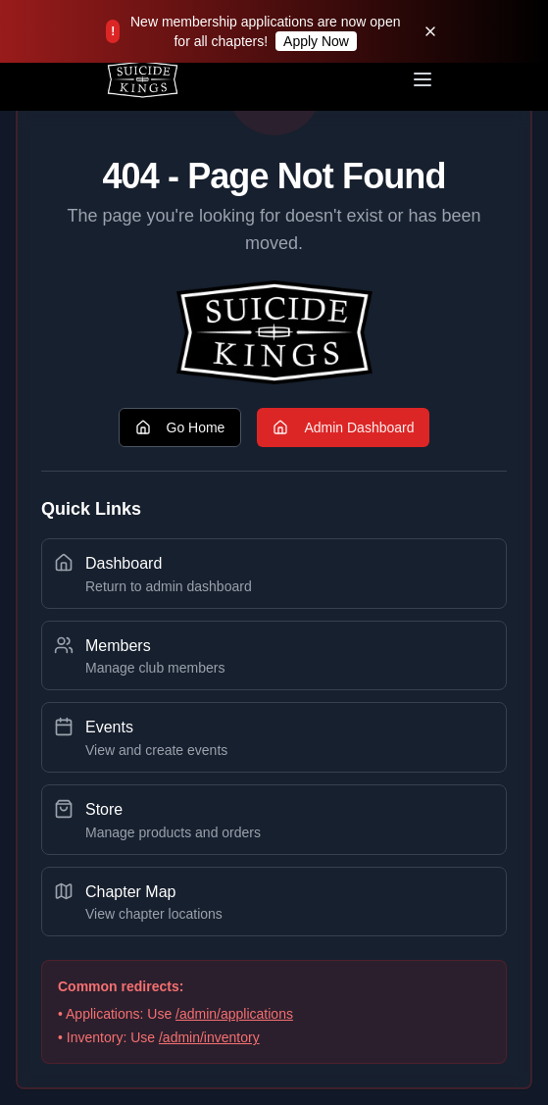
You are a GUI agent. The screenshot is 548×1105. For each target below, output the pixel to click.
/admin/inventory (209, 1037)
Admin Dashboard (343, 427)
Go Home (180, 427)
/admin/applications (234, 1014)
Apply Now (316, 41)
